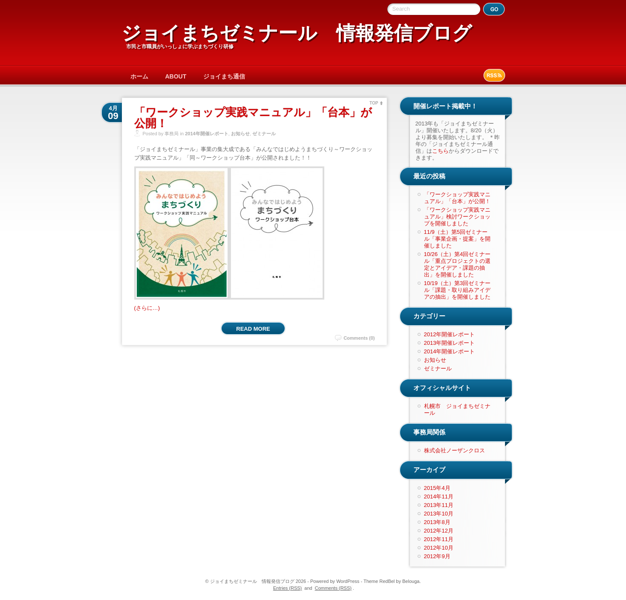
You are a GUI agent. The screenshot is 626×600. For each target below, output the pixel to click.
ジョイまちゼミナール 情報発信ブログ (296, 33)
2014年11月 (438, 496)
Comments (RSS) (333, 588)
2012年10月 (438, 548)
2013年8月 (437, 522)
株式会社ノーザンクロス (454, 450)
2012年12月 (438, 530)
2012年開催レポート (449, 334)
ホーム (139, 76)
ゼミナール (264, 133)
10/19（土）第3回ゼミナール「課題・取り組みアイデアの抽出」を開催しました (457, 290)
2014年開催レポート (206, 133)
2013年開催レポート (449, 343)
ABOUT (176, 76)
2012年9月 (437, 556)
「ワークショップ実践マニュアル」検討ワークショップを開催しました (457, 217)
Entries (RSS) (287, 588)
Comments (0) (359, 338)
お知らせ (240, 133)
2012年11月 (438, 539)
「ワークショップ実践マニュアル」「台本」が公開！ (253, 118)
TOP (373, 103)
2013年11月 (438, 505)
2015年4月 (437, 488)
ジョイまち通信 (224, 76)
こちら (440, 151)
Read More (253, 329)
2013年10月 (438, 513)
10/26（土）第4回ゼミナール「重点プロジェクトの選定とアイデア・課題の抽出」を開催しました (457, 264)
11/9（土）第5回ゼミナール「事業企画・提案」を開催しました (457, 239)
